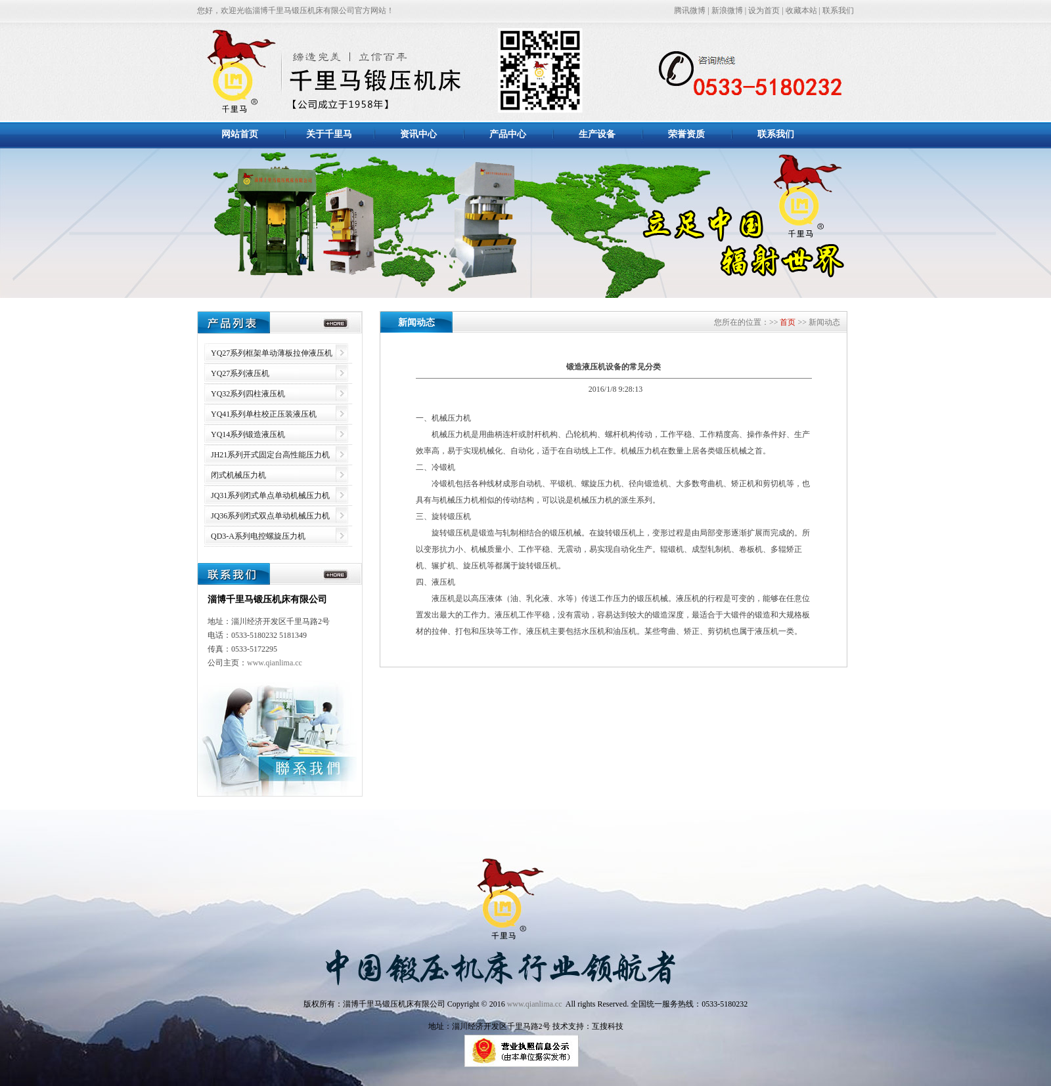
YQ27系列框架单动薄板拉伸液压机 (271, 353)
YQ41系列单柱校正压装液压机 (264, 414)
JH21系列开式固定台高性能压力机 (270, 454)
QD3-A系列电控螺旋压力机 (258, 536)
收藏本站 (801, 10)
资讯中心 (418, 134)
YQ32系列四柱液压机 (248, 393)
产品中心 (507, 134)
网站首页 (239, 134)
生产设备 (597, 134)
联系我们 (838, 10)
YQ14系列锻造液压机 (248, 434)
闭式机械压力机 (238, 475)
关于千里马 (329, 134)
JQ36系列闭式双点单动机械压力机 (270, 515)
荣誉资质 (686, 134)
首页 (786, 322)
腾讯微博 (689, 10)
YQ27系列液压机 (240, 373)
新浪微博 (727, 10)
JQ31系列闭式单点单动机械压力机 (270, 495)
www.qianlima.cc (274, 662)
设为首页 (764, 10)
